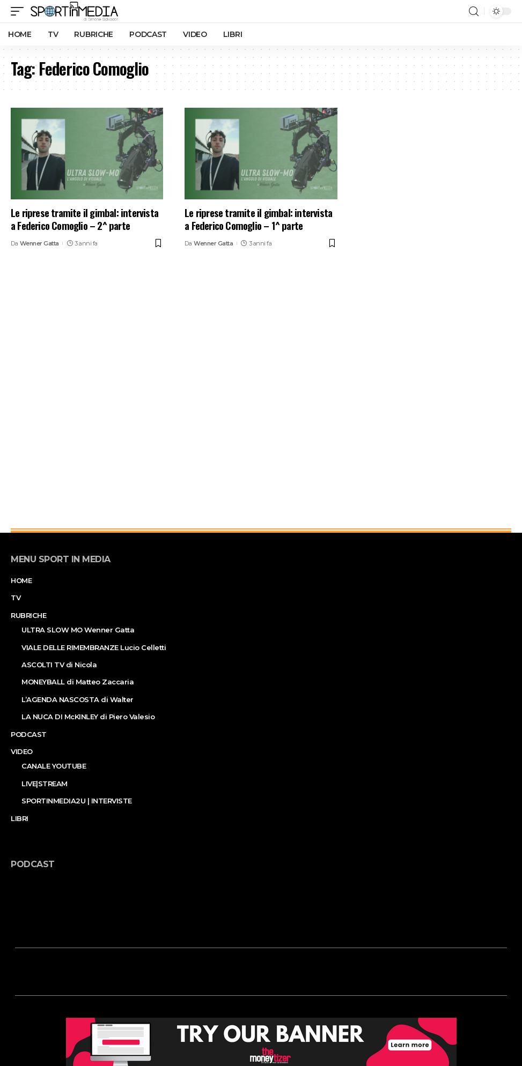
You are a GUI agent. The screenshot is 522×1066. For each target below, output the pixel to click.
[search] (473, 11)
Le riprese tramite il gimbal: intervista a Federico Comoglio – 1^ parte (258, 219)
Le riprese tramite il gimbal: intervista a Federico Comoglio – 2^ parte (84, 219)
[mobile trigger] (20, 11)
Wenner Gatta (39, 243)
